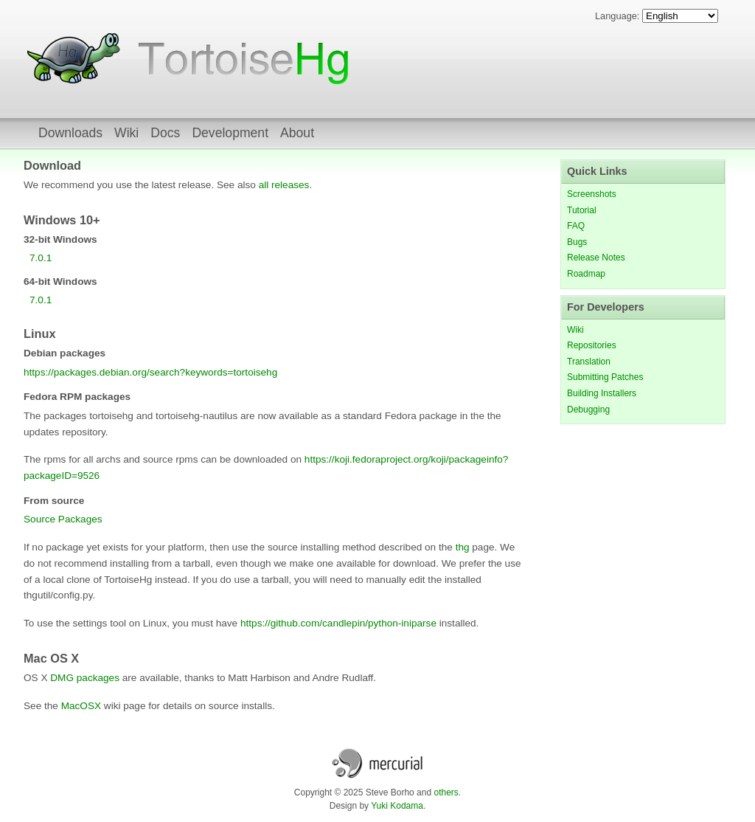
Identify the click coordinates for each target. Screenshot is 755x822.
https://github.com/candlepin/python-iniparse (338, 623)
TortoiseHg (75, 59)
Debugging (588, 409)
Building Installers (601, 393)
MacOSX (81, 705)
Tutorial (581, 210)
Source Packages (63, 519)
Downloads (70, 132)
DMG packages (84, 677)
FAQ (576, 226)
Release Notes (596, 257)
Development (230, 132)
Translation (588, 361)
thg (463, 547)
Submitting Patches (605, 377)
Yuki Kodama (397, 806)
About (297, 132)
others (446, 792)
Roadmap (586, 274)
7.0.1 (40, 257)
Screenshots (591, 194)
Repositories (591, 345)
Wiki (126, 132)
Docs (165, 132)
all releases (284, 184)
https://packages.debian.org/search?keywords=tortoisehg (150, 372)
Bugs (577, 242)
